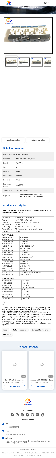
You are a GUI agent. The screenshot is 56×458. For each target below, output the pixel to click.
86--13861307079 (12, 427)
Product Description (37, 140)
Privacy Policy (24, 449)
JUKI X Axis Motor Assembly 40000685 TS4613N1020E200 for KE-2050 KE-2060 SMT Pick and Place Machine (14, 381)
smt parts (7, 334)
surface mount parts (40, 330)
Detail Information (13, 140)
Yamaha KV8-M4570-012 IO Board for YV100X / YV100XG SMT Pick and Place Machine (41, 381)
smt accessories (19, 330)
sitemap (33, 449)
